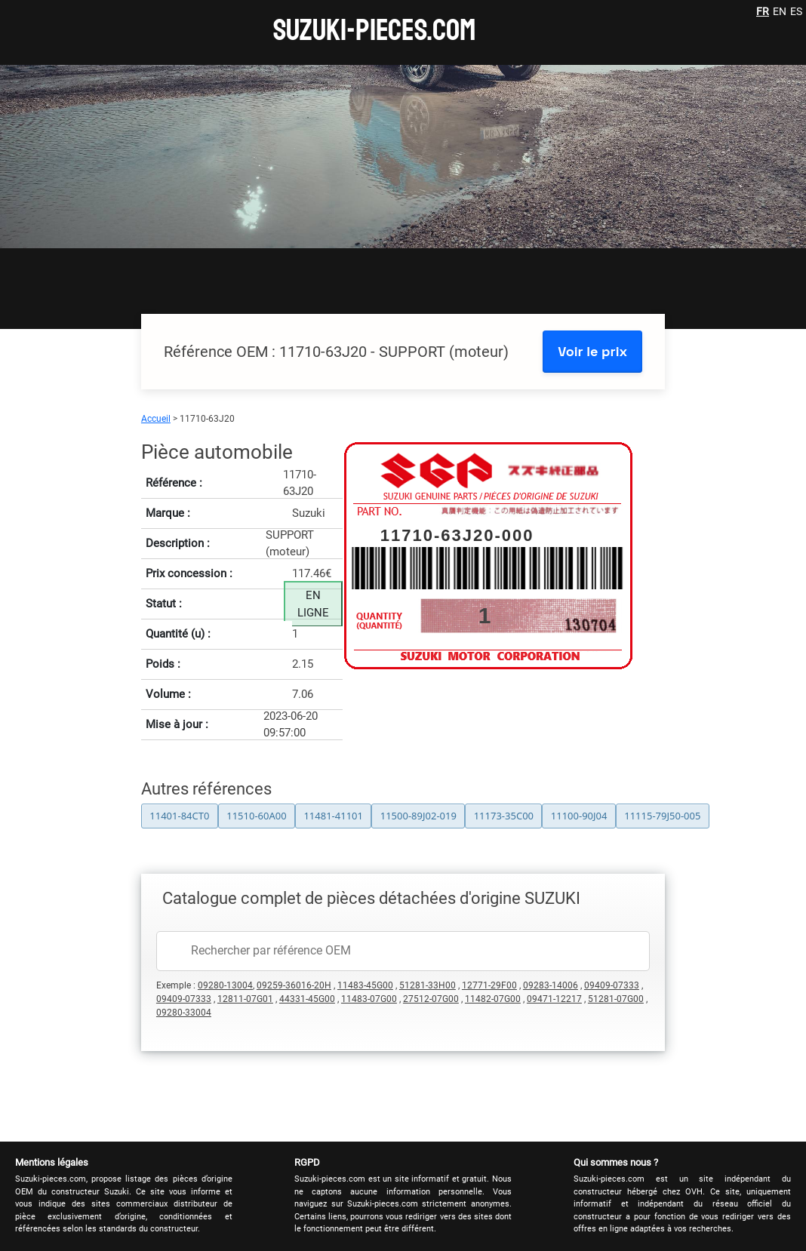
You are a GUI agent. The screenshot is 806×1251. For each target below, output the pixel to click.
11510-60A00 (256, 815)
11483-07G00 (369, 999)
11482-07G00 (493, 999)
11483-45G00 (365, 985)
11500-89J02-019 (418, 815)
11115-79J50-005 (662, 815)
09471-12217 (554, 999)
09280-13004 (225, 985)
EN (779, 11)
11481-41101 (333, 815)
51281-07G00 (616, 999)
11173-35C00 (504, 815)
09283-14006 (550, 985)
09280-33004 (183, 1012)
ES (796, 11)
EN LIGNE (313, 604)
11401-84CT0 (179, 815)
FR (762, 11)
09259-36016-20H (294, 985)
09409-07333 (611, 985)
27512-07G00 (431, 999)
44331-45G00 (307, 999)
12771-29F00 (489, 985)
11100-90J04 (579, 815)
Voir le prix (592, 351)
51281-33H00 (427, 985)
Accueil (156, 418)
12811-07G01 (245, 999)
